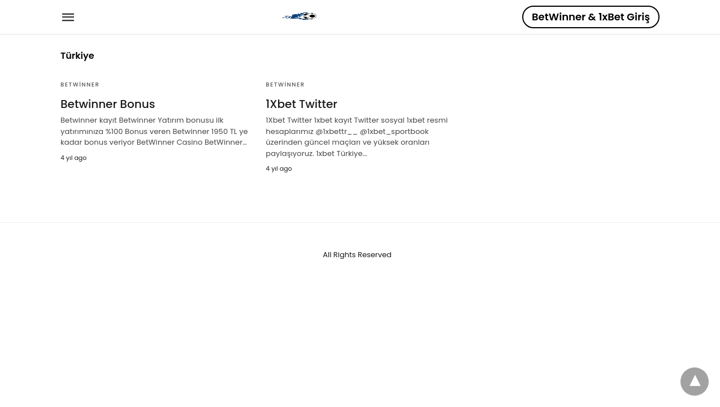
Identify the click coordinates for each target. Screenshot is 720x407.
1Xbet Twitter (301, 104)
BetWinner (79, 84)
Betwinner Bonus (107, 104)
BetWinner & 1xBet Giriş (591, 17)
